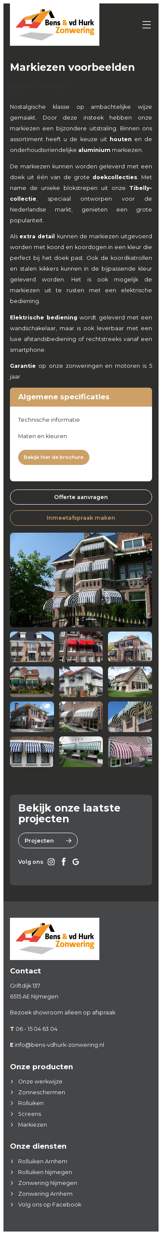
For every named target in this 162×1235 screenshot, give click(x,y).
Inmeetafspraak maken (81, 518)
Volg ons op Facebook (49, 1204)
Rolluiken (31, 1103)
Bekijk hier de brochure (53, 457)
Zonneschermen (41, 1092)
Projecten (48, 840)
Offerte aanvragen (81, 497)
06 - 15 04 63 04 (36, 1029)
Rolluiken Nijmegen (45, 1172)
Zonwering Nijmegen (47, 1183)
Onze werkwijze (40, 1081)
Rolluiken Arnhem (42, 1161)
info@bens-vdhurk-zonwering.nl (59, 1045)
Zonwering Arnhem (45, 1194)
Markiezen (32, 1124)
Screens (29, 1114)
